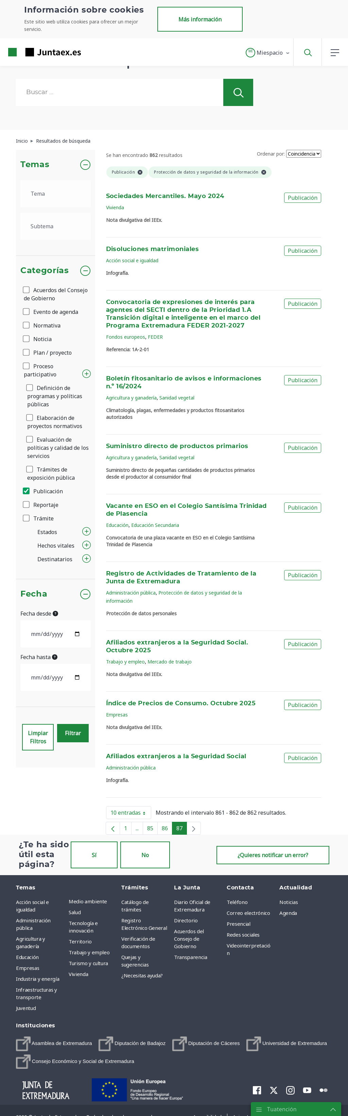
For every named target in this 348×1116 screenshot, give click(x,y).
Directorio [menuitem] (186, 920)
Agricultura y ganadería (131, 397)
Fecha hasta (38, 657)
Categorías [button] (44, 271)
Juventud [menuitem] (26, 1008)
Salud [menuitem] (75, 912)
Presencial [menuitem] (238, 923)
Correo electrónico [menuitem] (248, 912)
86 (167, 830)
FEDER (155, 337)
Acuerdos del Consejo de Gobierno (56, 294)
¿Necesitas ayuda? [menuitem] (142, 975)
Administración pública (131, 592)
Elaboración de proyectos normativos (54, 422)
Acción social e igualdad (132, 260)
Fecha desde (39, 613)
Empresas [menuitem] (27, 967)
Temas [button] (34, 165)
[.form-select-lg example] (55, 193)
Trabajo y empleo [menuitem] (89, 952)
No (145, 855)
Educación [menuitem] (27, 957)
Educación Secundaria (155, 525)
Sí (94, 855)
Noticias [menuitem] (288, 902)
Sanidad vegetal (176, 397)
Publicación (43, 491)
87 (181, 830)
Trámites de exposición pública (51, 473)
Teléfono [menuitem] (237, 902)
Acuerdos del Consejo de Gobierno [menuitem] (189, 939)
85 (152, 830)
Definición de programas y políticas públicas (54, 396)
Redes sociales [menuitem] (243, 934)
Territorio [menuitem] (80, 941)
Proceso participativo (40, 370)
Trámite (39, 518)
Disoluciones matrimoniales (152, 249)
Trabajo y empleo (125, 661)
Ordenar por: (271, 153)
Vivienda (115, 207)
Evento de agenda (51, 312)
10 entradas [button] (130, 814)
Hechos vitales (55, 545)
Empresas (117, 714)
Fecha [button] (33, 594)
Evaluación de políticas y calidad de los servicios (58, 448)
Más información (200, 19)
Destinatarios (54, 559)
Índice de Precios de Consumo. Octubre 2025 (181, 704)
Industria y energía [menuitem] (37, 978)
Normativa (42, 325)
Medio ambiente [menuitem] (88, 901)
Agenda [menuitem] (288, 912)
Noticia (38, 339)
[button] (268, 52)
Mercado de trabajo (169, 661)
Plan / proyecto (48, 352)
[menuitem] (54, 1044)
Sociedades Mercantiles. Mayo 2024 (165, 196)
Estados (47, 532)
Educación (117, 525)
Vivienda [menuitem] (78, 974)
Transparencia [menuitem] (190, 957)
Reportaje (41, 505)
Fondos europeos (125, 337)
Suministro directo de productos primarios (177, 446)
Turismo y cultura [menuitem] (88, 963)
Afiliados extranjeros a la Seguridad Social (176, 757)
